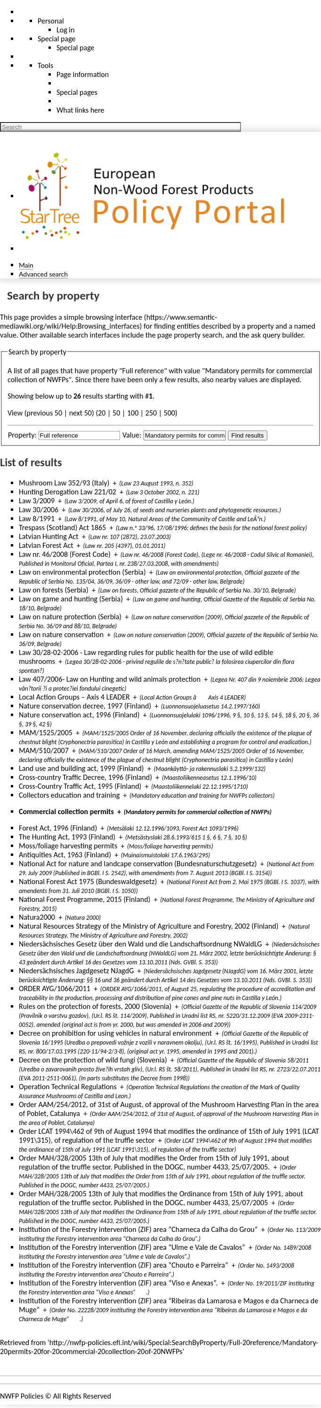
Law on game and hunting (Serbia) (71, 598)
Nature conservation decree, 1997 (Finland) (85, 705)
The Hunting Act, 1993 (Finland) (67, 836)
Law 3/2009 (37, 500)
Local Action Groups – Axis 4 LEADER (74, 696)
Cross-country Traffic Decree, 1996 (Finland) (85, 777)
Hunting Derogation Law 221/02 (67, 491)
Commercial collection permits (66, 811)
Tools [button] (45, 65)
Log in (65, 29)
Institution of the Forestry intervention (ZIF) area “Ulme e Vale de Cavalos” (132, 1247)
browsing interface (114, 317)
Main (26, 265)
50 (116, 412)
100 (132, 412)
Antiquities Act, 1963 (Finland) (65, 854)
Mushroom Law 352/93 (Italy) (64, 482)
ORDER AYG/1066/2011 (54, 988)
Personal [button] (51, 20)
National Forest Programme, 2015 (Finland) (84, 899)
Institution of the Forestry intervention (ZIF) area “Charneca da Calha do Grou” (138, 1229)
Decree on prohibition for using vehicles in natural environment (115, 1033)
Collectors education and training (69, 795)
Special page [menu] (57, 38)
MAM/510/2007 (44, 750)
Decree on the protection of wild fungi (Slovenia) (93, 1059)
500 (169, 412)
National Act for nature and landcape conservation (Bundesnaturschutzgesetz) (138, 863)
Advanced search (43, 274)
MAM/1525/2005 (45, 732)
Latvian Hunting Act (49, 536)
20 (101, 412)
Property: (22, 435)
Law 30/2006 (38, 509)
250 (151, 412)
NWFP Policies (21, 1396)
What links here (80, 110)
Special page (75, 47)
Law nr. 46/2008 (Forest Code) (65, 554)
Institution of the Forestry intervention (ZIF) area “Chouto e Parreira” (123, 1265)
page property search (189, 335)
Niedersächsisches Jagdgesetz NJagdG (76, 970)
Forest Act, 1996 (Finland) (58, 827)
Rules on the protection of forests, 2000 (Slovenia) (95, 1006)
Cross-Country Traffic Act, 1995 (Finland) (80, 786)
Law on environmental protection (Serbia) (82, 572)
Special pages (76, 92)
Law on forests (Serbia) (53, 589)
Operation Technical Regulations (68, 1086)
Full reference (143, 370)
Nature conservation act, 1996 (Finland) (79, 714)
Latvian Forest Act (46, 545)
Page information (82, 74)
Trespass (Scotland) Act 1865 (62, 527)
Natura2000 (37, 917)
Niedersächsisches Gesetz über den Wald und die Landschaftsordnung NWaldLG (140, 943)
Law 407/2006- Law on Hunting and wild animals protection (110, 679)
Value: (131, 435)
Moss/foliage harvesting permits (68, 845)
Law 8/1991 (37, 518)
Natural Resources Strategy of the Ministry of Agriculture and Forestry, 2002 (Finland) (149, 926)
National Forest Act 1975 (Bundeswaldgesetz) (88, 881)
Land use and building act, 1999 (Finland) (81, 768)
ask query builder (277, 335)
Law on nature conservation (61, 634)
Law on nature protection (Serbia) (70, 616)
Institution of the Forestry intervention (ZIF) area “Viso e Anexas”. (118, 1282)
